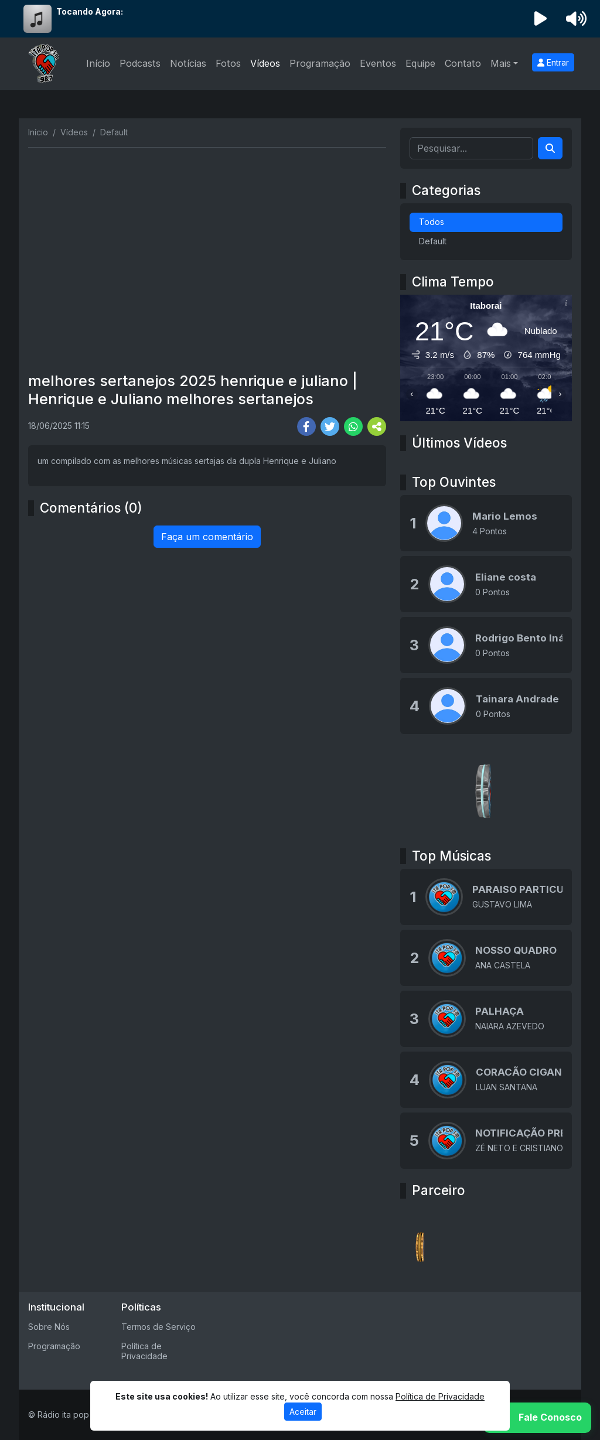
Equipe (420, 63)
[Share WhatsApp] (353, 426)
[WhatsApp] (537, 1418)
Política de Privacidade (144, 1351)
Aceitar (302, 1412)
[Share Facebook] (306, 426)
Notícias (188, 63)
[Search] (550, 148)
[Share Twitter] (330, 426)
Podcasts (140, 63)
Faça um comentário (207, 536)
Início (98, 63)
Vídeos (265, 63)
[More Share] (376, 426)
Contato (463, 63)
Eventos (378, 63)
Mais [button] (500, 63)
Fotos (228, 63)
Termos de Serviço (158, 1327)
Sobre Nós (49, 1327)
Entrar (553, 62)
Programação (319, 63)
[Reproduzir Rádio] (541, 19)
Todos (431, 222)
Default (432, 241)
